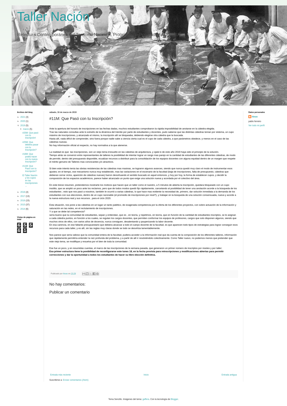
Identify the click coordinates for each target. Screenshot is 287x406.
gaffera (145, 399)
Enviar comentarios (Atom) (75, 380)
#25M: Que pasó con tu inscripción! (30, 135)
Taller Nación (53, 17)
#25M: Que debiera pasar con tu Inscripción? (30, 146)
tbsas (255, 116)
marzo (26, 129)
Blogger (174, 399)
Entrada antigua (229, 375)
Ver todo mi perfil (256, 125)
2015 (23, 204)
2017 (23, 196)
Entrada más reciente (60, 375)
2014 (23, 209)
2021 (23, 117)
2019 (23, 125)
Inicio (146, 375)
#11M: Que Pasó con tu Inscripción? (29, 168)
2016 (23, 200)
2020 (23, 121)
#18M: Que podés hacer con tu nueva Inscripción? (29, 158)
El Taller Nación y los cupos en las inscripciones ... (29, 180)
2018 (23, 192)
